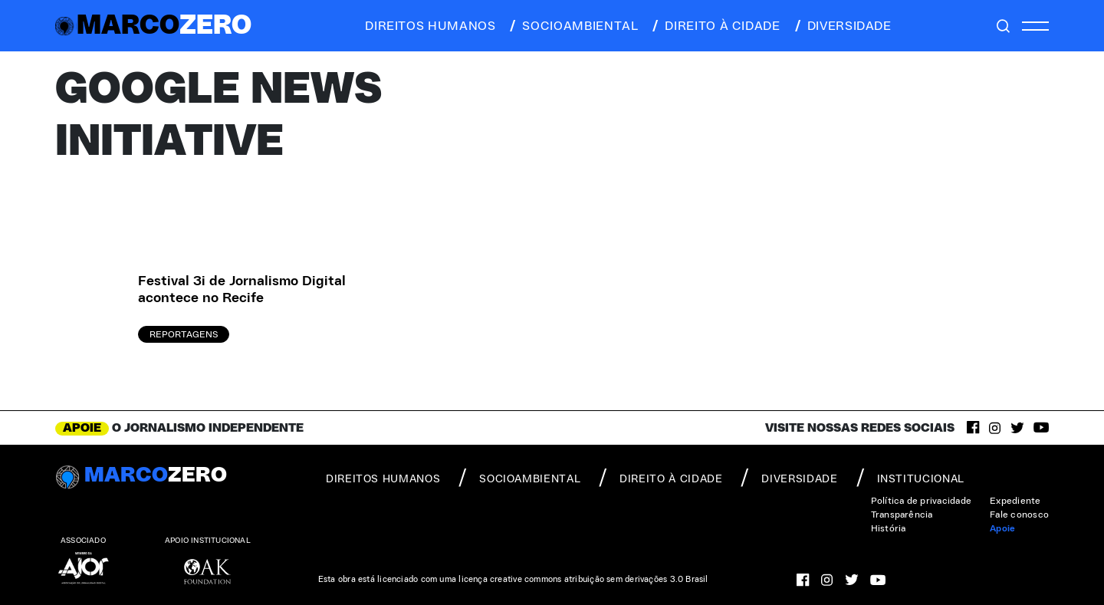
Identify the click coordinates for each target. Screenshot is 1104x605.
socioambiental (573, 26)
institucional (910, 478)
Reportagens (184, 334)
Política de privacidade (921, 500)
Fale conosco (1019, 514)
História (888, 528)
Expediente (1015, 500)
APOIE (82, 428)
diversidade (842, 26)
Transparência (902, 514)
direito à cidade (715, 26)
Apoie (1002, 528)
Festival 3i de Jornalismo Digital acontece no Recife (242, 290)
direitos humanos (425, 26)
